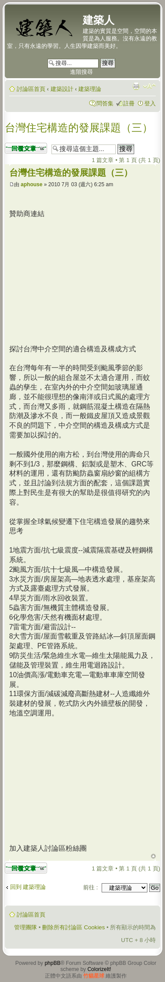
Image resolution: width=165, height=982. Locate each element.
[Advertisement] (83, 280)
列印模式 (136, 86)
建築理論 (89, 89)
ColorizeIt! (99, 969)
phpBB (52, 963)
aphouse (31, 184)
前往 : (90, 887)
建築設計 (62, 89)
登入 (150, 103)
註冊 (129, 103)
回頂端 (153, 856)
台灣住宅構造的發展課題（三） (79, 128)
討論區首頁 (31, 89)
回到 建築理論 (28, 887)
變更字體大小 (149, 86)
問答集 (105, 103)
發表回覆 (26, 148)
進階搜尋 (81, 72)
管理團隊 (25, 927)
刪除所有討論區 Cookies (73, 927)
